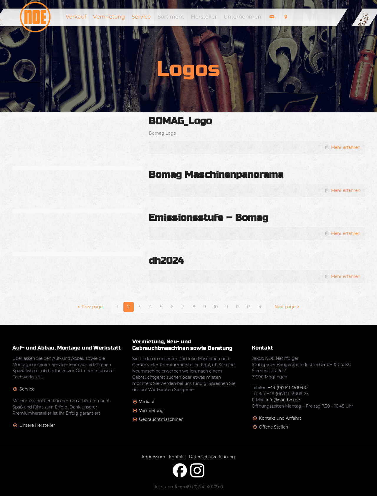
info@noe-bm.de (283, 400)
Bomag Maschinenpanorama (216, 174)
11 (226, 306)
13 (248, 306)
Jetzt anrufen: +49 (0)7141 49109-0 (188, 487)
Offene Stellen (273, 427)
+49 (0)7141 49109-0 (287, 387)
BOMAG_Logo (180, 121)
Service (26, 389)
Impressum (153, 456)
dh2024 (166, 260)
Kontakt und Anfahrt (280, 418)
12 (237, 306)
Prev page (89, 306)
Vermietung (151, 410)
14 (259, 306)
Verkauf (147, 401)
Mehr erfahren (345, 147)
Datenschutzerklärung (212, 456)
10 (216, 306)
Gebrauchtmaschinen (161, 419)
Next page (288, 306)
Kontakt (177, 456)
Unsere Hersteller (37, 425)
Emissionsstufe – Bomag (208, 217)
